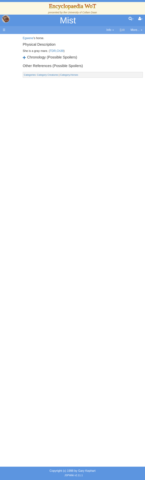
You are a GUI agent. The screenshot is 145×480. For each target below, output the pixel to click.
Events (21, 127)
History (21, 111)
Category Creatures (58, 74)
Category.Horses (80, 74)
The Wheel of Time (22, 90)
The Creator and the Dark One (22, 73)
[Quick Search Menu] (131, 18)
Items (20, 298)
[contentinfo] (110, 30)
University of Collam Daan (82, 12)
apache (5, 18)
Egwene (39, 38)
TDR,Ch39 (68, 50)
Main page (17, 38)
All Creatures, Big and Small (23, 286)
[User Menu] (140, 18)
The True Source (22, 103)
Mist (68, 20)
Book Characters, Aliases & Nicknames (23, 207)
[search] (131, 18)
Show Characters (22, 228)
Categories (40, 74)
